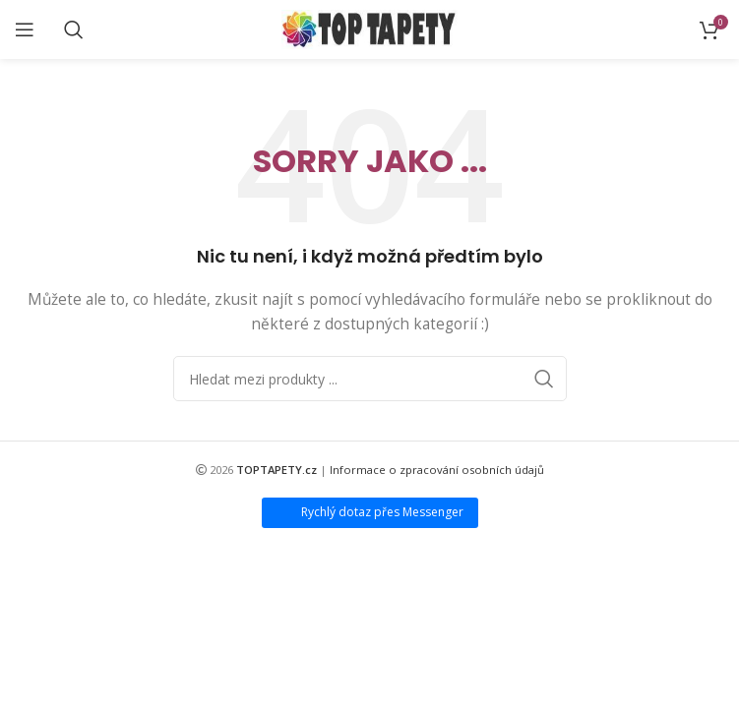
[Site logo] (369, 28)
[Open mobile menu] (24, 29)
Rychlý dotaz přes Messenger (382, 511)
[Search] (73, 29)
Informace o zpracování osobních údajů (437, 469)
